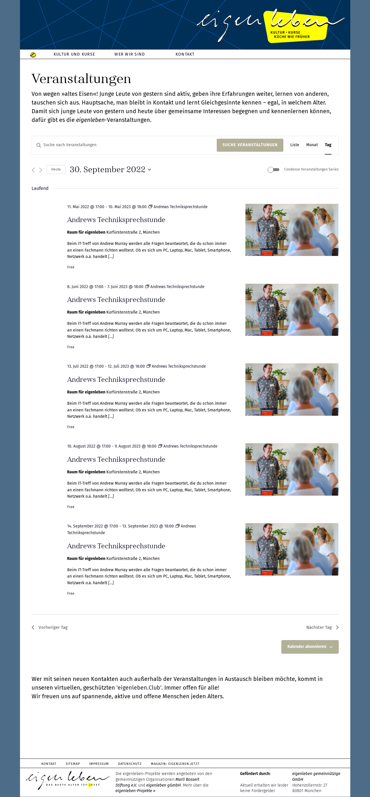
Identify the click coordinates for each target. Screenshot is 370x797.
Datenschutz (131, 764)
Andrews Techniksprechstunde (116, 219)
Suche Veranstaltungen (250, 144)
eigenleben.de (185, 26)
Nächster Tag (322, 627)
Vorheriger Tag (50, 627)
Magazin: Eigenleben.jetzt (177, 764)
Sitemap (73, 764)
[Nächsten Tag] (40, 170)
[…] (110, 256)
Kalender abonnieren (306, 647)
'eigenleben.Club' (138, 688)
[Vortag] (33, 170)
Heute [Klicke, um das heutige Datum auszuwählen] (56, 169)
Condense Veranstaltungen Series (311, 169)
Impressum (100, 764)
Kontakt (49, 764)
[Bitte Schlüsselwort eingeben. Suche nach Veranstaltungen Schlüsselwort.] (124, 145)
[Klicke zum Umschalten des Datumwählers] (110, 169)
